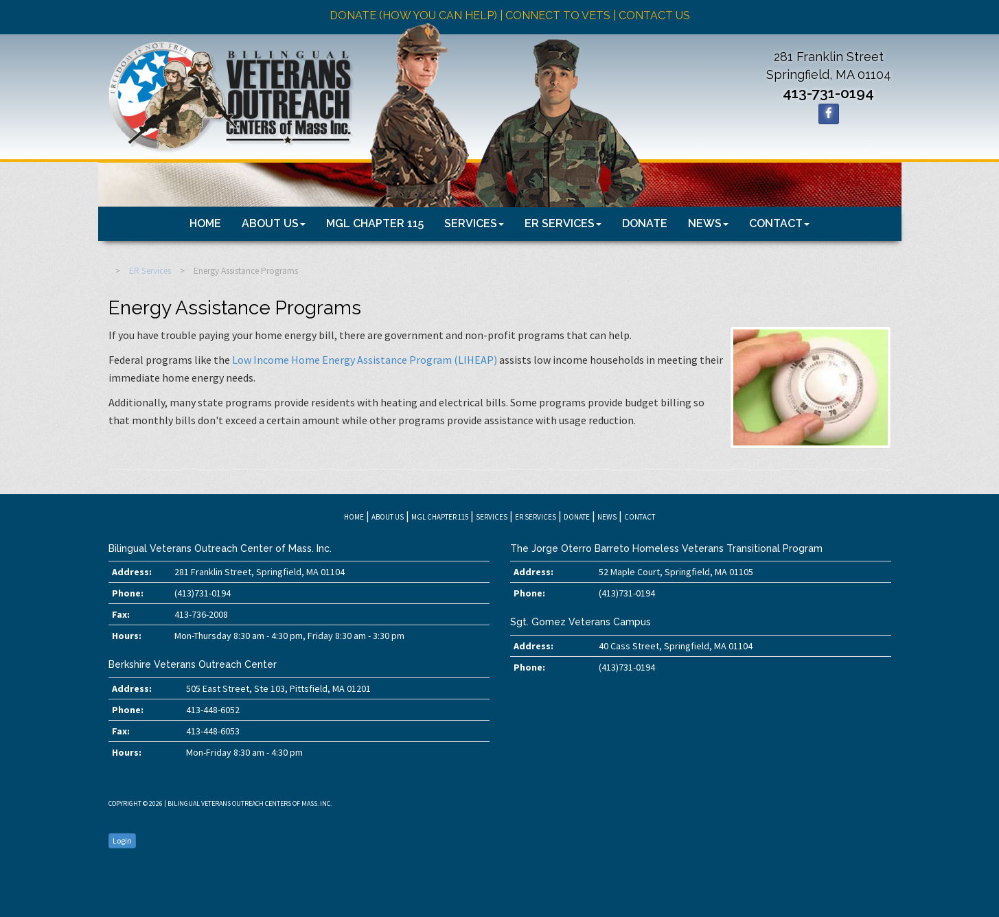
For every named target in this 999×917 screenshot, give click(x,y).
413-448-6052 (213, 710)
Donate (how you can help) (413, 15)
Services (474, 223)
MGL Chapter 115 (375, 223)
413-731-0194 (828, 93)
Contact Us (654, 15)
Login (122, 840)
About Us (274, 223)
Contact (779, 223)
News (708, 223)
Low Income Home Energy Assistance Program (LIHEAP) (364, 360)
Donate (644, 223)
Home (205, 223)
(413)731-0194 (202, 593)
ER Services (563, 223)
